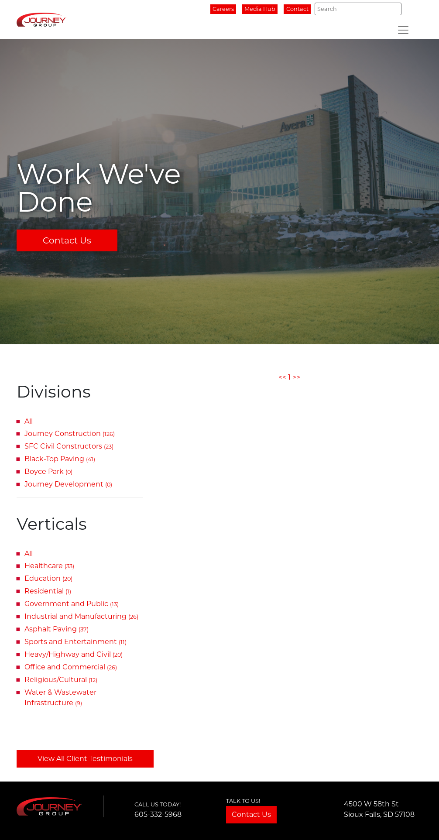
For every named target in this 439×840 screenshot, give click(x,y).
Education (48, 578)
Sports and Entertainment (75, 642)
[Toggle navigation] (403, 30)
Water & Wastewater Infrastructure (60, 697)
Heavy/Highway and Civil (73, 654)
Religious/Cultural (60, 679)
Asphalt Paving (56, 629)
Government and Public (71, 604)
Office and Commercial (70, 667)
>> (296, 377)
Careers (223, 9)
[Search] (358, 9)
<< (282, 377)
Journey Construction (69, 433)
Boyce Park (48, 471)
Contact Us (67, 240)
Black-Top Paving (59, 459)
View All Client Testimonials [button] (85, 758)
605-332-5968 (158, 814)
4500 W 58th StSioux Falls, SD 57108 (379, 809)
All (28, 421)
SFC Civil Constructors (68, 446)
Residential (47, 591)
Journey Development (68, 484)
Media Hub (259, 9)
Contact (297, 9)
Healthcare (49, 566)
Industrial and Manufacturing (81, 616)
